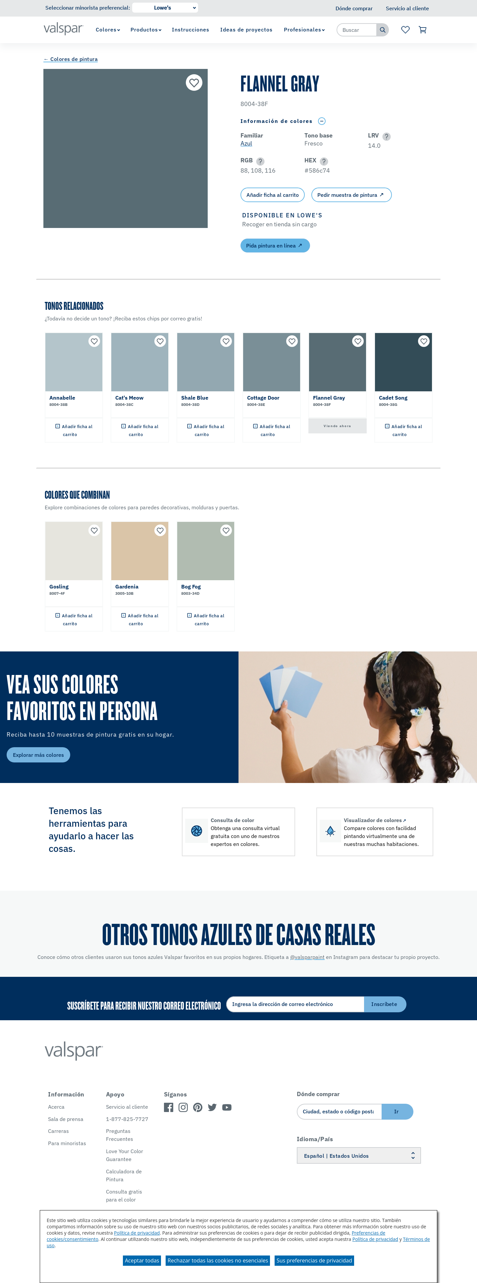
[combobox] (357, 29)
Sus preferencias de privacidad (314, 1260)
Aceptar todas (142, 1260)
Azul (246, 143)
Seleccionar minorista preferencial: (87, 7)
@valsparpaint (307, 957)
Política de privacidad (137, 1233)
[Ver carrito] (423, 30)
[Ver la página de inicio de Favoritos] (405, 30)
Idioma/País (315, 1139)
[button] (385, 137)
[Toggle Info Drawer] (322, 121)
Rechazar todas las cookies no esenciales (218, 1260)
